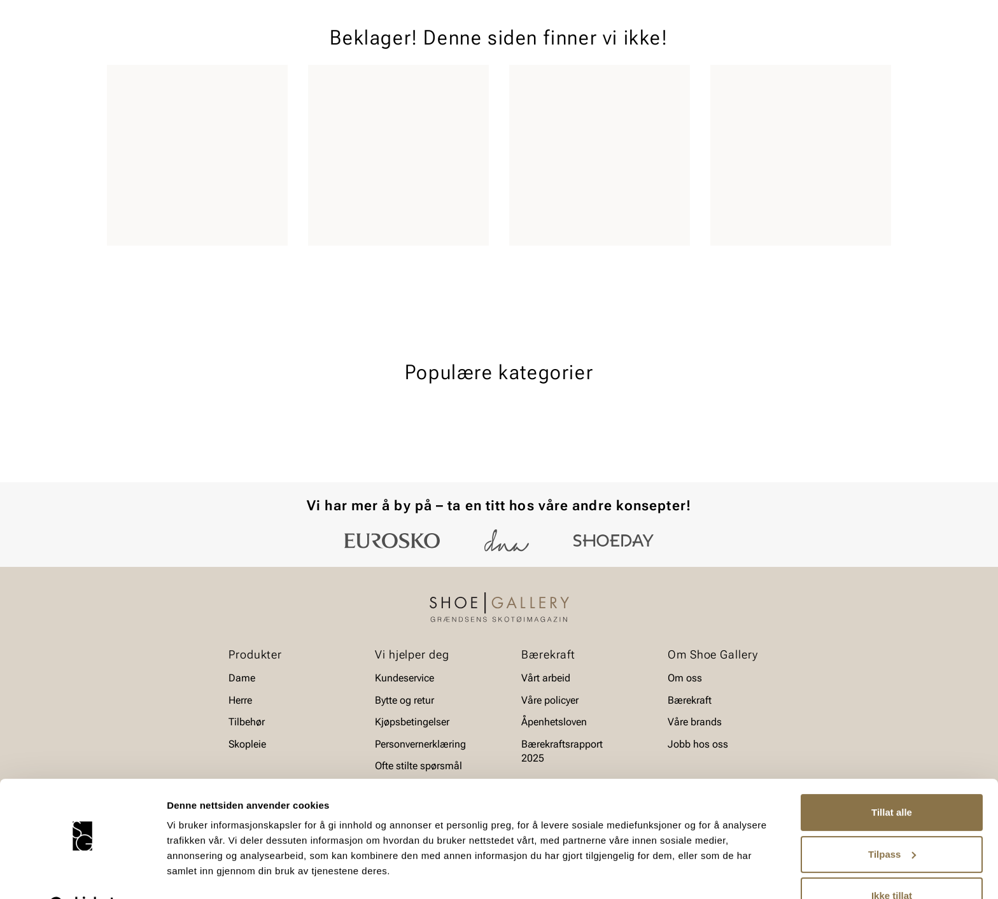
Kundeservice (404, 678)
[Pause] (881, 10)
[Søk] (599, 45)
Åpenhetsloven (554, 722)
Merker (769, 83)
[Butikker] (722, 47)
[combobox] (454, 45)
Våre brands (695, 722)
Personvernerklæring (420, 744)
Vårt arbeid (545, 678)
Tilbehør (246, 722)
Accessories (265, 83)
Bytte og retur (404, 700)
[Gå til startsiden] (164, 45)
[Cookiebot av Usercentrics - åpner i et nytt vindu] (82, 874)
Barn (206, 83)
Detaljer (184, 873)
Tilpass (892, 821)
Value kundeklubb (848, 83)
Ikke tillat (891, 863)
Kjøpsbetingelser (412, 722)
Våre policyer (550, 700)
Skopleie (332, 83)
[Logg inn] (768, 47)
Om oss (685, 678)
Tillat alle (891, 780)
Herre (163, 83)
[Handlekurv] (870, 47)
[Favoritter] (816, 47)
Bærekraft (690, 700)
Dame (119, 83)
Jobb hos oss (698, 744)
